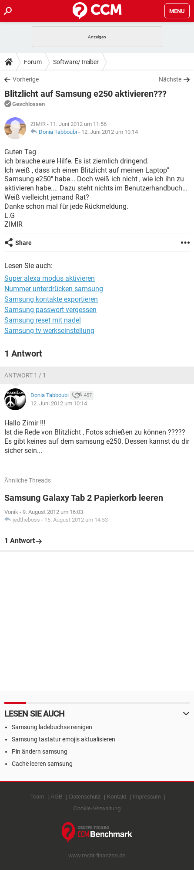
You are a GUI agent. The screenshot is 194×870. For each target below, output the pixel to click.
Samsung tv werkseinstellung (49, 330)
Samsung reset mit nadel (42, 320)
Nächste (170, 79)
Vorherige (26, 79)
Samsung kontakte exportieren (51, 299)
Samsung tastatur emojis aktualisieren (63, 739)
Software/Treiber (76, 61)
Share (23, 242)
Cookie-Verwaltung (96, 808)
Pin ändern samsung (39, 751)
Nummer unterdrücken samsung (53, 289)
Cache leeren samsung (42, 763)
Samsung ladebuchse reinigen (52, 727)
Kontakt (116, 796)
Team (37, 796)
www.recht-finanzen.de (97, 855)
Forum (33, 61)
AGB (56, 796)
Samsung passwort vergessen (50, 310)
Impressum (147, 796)
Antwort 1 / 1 (25, 375)
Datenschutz (84, 796)
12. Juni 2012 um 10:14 (109, 132)
